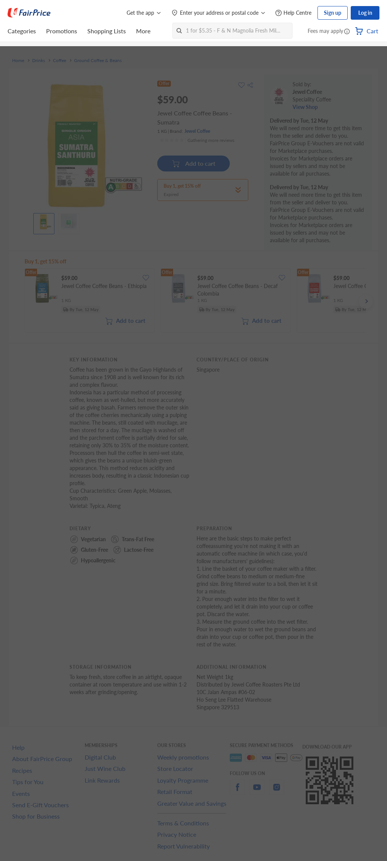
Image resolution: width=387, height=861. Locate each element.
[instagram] (276, 791)
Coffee (59, 60)
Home (18, 60)
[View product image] (44, 221)
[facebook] (237, 791)
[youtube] (257, 791)
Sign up (332, 12)
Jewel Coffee (197, 131)
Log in (365, 12)
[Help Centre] (293, 13)
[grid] (195, 301)
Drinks (38, 60)
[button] (347, 31)
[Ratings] (197, 140)
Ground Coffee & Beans (98, 60)
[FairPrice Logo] (29, 13)
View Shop (305, 107)
